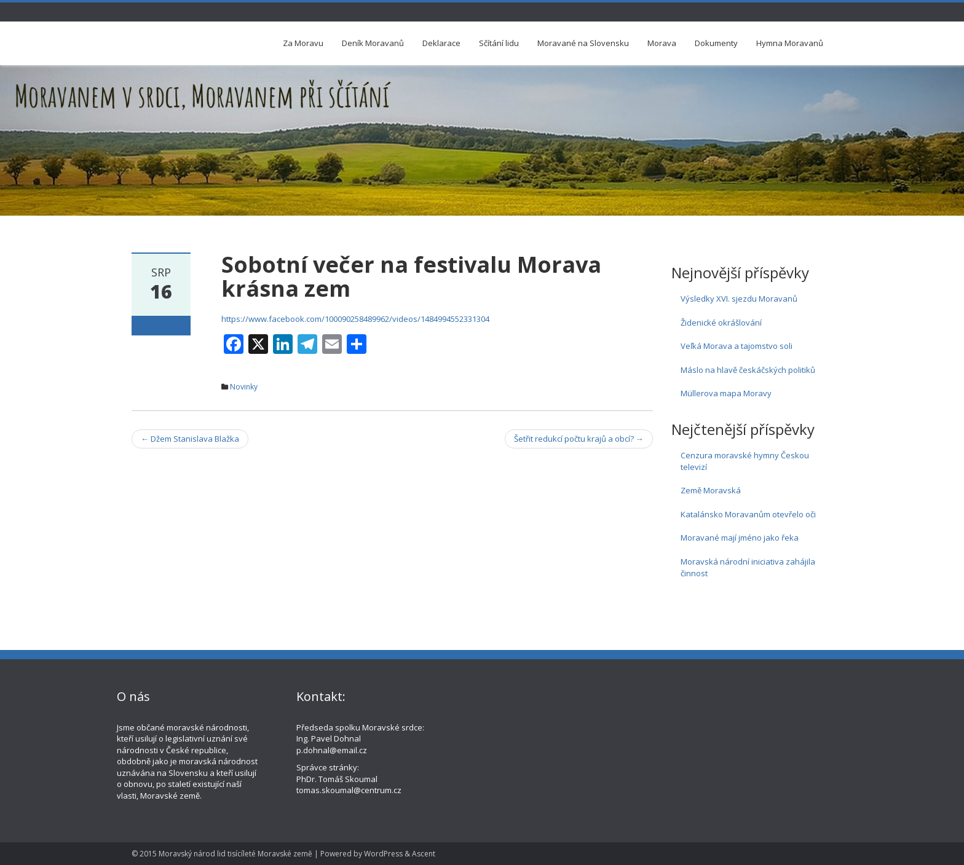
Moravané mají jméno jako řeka (740, 537)
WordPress (383, 853)
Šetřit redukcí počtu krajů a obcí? (579, 438)
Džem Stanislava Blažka (190, 438)
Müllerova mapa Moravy (726, 393)
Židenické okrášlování (721, 322)
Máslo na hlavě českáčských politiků (748, 369)
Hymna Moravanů (789, 43)
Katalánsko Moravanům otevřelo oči (748, 514)
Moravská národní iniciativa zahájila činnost (748, 567)
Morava (661, 43)
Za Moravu (303, 43)
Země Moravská (711, 490)
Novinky (244, 387)
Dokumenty (716, 43)
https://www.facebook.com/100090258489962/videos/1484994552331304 (355, 318)
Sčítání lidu (499, 43)
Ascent (423, 853)
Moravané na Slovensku (583, 43)
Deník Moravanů (373, 43)
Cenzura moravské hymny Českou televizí (745, 461)
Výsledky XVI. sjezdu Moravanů (739, 298)
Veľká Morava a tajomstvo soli (736, 345)
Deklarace (441, 43)
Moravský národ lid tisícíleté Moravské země (235, 853)
